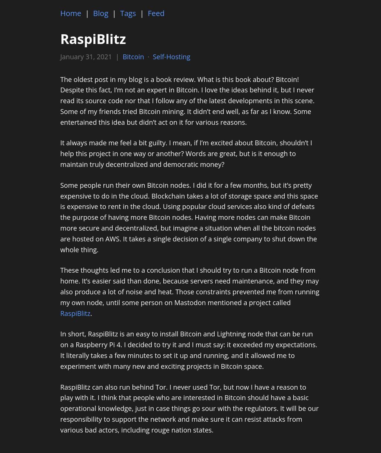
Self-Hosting (171, 56)
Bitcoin (133, 56)
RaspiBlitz (75, 313)
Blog (100, 13)
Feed (156, 13)
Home (70, 13)
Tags (128, 13)
